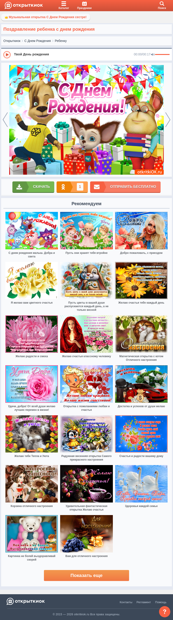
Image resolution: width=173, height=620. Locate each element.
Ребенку (61, 41)
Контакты (126, 602)
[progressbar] (162, 54)
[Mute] (152, 54)
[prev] (5, 120)
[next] (168, 120)
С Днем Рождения (37, 41)
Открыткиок (11, 41)
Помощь (160, 602)
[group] (86, 54)
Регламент (144, 602)
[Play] (7, 54)
